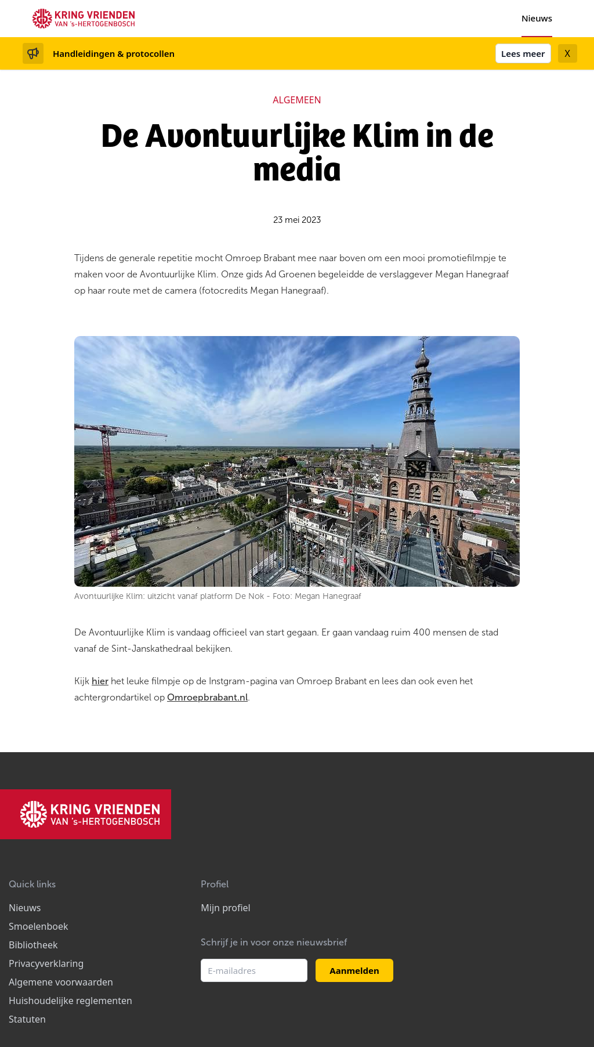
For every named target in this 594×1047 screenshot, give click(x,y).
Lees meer (523, 53)
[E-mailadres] (254, 970)
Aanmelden (354, 970)
